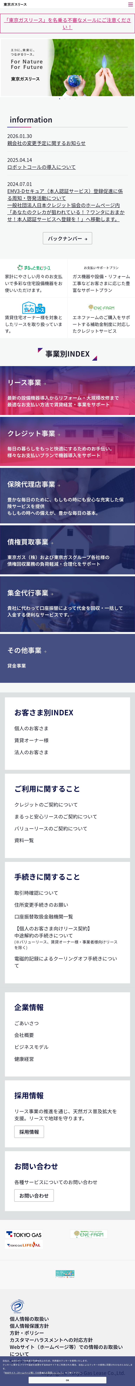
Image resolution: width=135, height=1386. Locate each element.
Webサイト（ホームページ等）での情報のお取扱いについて (34, 1372)
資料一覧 (24, 840)
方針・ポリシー (27, 1332)
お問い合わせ (34, 1195)
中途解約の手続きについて (67, 941)
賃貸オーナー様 (31, 740)
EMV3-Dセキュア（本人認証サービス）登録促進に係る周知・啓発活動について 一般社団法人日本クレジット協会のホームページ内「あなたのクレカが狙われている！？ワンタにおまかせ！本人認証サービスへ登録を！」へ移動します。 (65, 205)
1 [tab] (59, 99)
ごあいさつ (26, 1023)
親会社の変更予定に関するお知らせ (46, 142)
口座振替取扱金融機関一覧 (43, 916)
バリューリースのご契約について (50, 828)
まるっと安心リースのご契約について (55, 816)
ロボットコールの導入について (41, 166)
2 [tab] (65, 99)
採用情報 (29, 1131)
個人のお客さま (31, 728)
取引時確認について (36, 892)
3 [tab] (70, 99)
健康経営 (24, 1058)
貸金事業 (16, 665)
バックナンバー (67, 238)
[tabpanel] (67, 67)
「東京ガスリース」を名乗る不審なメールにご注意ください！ (67, 23)
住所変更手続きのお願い (41, 904)
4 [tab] (75, 99)
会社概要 (24, 1034)
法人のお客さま (31, 752)
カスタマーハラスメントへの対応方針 (51, 1339)
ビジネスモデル (31, 1046)
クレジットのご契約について (46, 804)
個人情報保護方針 (29, 1325)
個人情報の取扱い (29, 1318)
